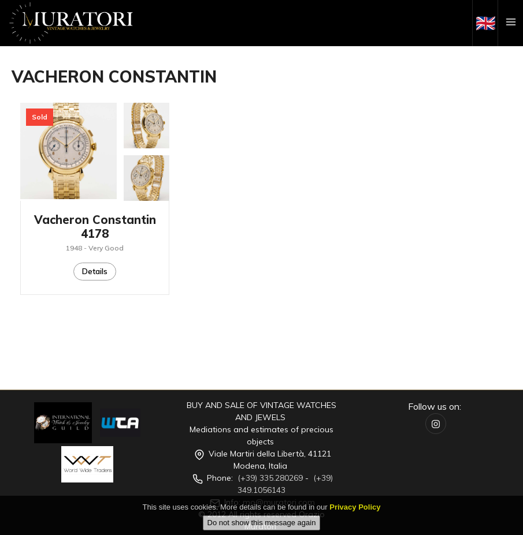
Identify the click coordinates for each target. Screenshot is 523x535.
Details (94, 271)
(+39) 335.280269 (270, 478)
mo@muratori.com (279, 502)
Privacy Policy (354, 514)
